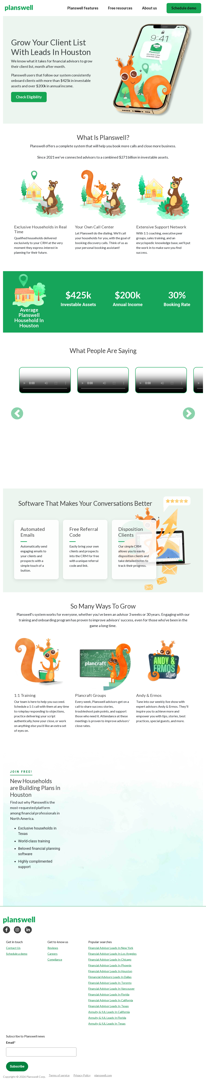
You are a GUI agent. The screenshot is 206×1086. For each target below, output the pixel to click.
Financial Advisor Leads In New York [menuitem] (110, 948)
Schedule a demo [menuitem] (16, 953)
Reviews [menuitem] (52, 948)
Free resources (120, 8)
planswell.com (103, 1075)
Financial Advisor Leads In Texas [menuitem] (108, 1006)
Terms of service (59, 1075)
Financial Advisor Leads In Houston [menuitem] (110, 971)
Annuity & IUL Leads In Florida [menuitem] (107, 1017)
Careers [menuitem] (52, 953)
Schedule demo (183, 8)
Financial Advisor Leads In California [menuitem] (110, 1000)
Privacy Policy (82, 1075)
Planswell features (82, 8)
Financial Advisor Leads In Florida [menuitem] (108, 994)
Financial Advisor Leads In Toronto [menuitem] (110, 982)
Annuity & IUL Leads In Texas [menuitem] (107, 1023)
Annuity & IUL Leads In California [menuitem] (109, 1012)
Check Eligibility (29, 97)
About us (149, 8)
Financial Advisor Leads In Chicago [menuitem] (109, 959)
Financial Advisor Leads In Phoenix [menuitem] (109, 965)
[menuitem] (16, 942)
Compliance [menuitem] (54, 959)
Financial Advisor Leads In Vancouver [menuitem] (111, 988)
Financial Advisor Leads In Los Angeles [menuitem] (112, 953)
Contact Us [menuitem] (13, 948)
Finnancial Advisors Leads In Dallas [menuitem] (110, 977)
